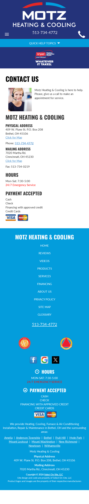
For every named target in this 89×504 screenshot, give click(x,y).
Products (44, 268)
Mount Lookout (18, 441)
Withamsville (52, 445)
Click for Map (14, 137)
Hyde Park (75, 437)
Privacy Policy (44, 299)
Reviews (45, 253)
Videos (44, 261)
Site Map (44, 307)
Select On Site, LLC (53, 474)
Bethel (48, 437)
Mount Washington (43, 441)
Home (44, 245)
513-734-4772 (24, 143)
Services (44, 276)
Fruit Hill (60, 437)
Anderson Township (28, 437)
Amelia (8, 437)
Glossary (44, 314)
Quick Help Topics (44, 43)
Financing (44, 284)
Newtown (35, 445)
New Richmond (68, 441)
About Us (45, 291)
